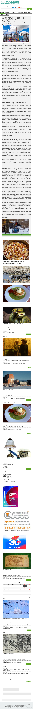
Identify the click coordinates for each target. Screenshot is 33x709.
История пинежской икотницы (8, 653)
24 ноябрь (4, 331)
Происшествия (27, 12)
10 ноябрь (4, 359)
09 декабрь (4, 658)
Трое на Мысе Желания (7, 395)
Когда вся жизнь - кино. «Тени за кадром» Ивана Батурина (14, 363)
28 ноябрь (4, 463)
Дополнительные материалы (10, 689)
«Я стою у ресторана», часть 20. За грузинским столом (13, 426)
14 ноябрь (4, 466)
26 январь (10, 234)
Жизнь (7, 14)
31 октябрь (4, 362)
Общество (20, 12)
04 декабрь (4, 577)
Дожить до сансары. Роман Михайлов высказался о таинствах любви (16, 356)
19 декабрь (4, 678)
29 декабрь (4, 425)
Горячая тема (18, 234)
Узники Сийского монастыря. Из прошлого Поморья (12, 662)
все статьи (29, 433)
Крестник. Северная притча (8, 464)
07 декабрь (4, 661)
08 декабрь (4, 574)
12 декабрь (4, 428)
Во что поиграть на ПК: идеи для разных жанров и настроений (14, 679)
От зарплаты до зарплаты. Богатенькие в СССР (12, 575)
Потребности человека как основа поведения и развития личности (15, 673)
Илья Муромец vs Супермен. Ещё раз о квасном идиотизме (14, 398)
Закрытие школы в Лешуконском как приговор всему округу (14, 659)
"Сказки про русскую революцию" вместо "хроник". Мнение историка (16, 360)
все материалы (28, 681)
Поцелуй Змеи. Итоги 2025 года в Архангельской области (13, 323)
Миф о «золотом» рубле (7, 569)
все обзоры (29, 367)
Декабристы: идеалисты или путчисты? (10, 327)
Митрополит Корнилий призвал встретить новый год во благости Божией (16, 624)
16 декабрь (4, 394)
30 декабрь (4, 626)
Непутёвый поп (5, 467)
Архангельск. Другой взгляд (8, 389)
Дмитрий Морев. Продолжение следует (10, 329)
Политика (7, 12)
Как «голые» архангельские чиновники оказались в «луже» (14, 578)
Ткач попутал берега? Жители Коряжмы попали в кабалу (13, 572)
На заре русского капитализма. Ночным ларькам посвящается (14, 461)
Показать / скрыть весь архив (9, 481)
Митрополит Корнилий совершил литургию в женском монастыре (15, 618)
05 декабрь (4, 397)
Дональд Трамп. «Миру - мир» (8, 332)
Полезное (17, 693)
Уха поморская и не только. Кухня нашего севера (12, 429)
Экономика (14, 12)
